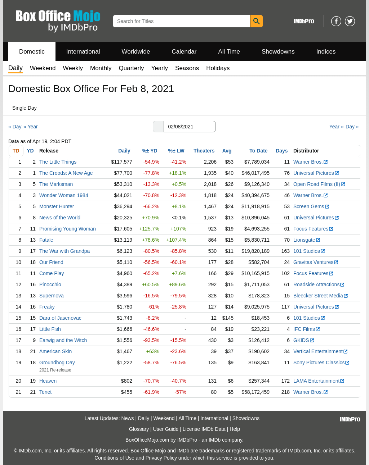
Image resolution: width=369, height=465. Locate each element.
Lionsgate (307, 240)
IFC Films (306, 329)
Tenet (45, 392)
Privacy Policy (161, 458)
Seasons (187, 68)
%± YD (149, 151)
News (127, 418)
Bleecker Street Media (320, 295)
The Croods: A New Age (66, 173)
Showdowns (278, 51)
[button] (158, 126)
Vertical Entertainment (320, 351)
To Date (258, 151)
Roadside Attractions (319, 284)
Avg (227, 151)
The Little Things (57, 162)
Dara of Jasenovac (60, 318)
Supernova (51, 295)
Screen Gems (311, 206)
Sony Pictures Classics (321, 362)
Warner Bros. (310, 162)
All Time (229, 51)
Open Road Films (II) (319, 184)
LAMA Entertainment (319, 381)
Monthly (101, 68)
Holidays (218, 68)
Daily (124, 151)
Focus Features (313, 229)
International (83, 51)
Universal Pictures (316, 173)
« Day (15, 126)
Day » (352, 126)
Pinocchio (50, 284)
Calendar (184, 51)
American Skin (55, 351)
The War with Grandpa (64, 251)
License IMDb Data (204, 429)
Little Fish (50, 329)
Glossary (139, 429)
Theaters (204, 151)
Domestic (32, 51)
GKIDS (304, 340)
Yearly (159, 68)
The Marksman (56, 184)
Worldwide (135, 51)
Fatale (46, 240)
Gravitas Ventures (316, 262)
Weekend (43, 68)
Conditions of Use (114, 458)
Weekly (73, 68)
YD (30, 151)
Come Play (51, 273)
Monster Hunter (56, 206)
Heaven (48, 381)
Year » (336, 126)
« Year (30, 126)
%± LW (176, 151)
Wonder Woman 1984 (63, 195)
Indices (326, 51)
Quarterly (131, 68)
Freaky (47, 307)
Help (235, 429)
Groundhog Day (57, 362)
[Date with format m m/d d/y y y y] (190, 126)
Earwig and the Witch (63, 340)
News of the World (59, 217)
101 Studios (309, 251)
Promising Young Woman (67, 229)
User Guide (166, 429)
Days (282, 151)
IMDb (215, 440)
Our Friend (51, 262)
